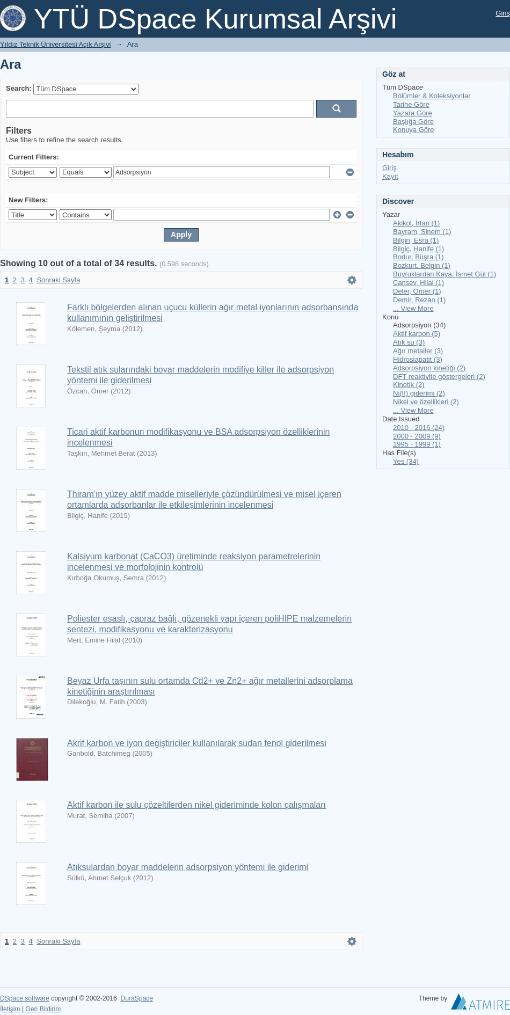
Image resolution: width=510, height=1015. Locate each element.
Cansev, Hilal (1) (418, 283)
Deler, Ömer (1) (417, 291)
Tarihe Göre (411, 104)
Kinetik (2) (409, 385)
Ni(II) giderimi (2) (419, 393)
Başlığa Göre (413, 122)
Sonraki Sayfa (58, 280)
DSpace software (24, 998)
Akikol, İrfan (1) (416, 223)
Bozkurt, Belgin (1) (421, 265)
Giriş (503, 13)
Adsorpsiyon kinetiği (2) (429, 368)
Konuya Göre (413, 130)
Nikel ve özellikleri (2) (426, 402)
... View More (413, 308)
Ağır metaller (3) (418, 351)
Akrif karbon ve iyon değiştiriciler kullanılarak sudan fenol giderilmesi (196, 743)
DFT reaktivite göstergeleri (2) (439, 377)
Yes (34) (406, 461)
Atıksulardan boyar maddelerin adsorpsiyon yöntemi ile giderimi (187, 867)
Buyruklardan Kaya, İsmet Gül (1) (444, 274)
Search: (19, 88)
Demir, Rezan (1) (419, 300)
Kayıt (390, 176)
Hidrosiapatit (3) (417, 359)
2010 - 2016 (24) (419, 427)
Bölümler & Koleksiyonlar (432, 96)
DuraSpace (136, 998)
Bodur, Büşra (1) (418, 257)
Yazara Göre (412, 113)
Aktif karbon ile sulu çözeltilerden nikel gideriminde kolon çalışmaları (196, 804)
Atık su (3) (409, 342)
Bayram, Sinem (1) (422, 232)
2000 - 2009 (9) (417, 436)
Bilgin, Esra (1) (416, 240)
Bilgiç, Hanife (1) (418, 249)
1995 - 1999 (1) (417, 444)
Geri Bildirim (43, 1009)
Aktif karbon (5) (416, 334)
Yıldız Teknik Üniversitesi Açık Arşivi (55, 44)
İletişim (10, 1009)
